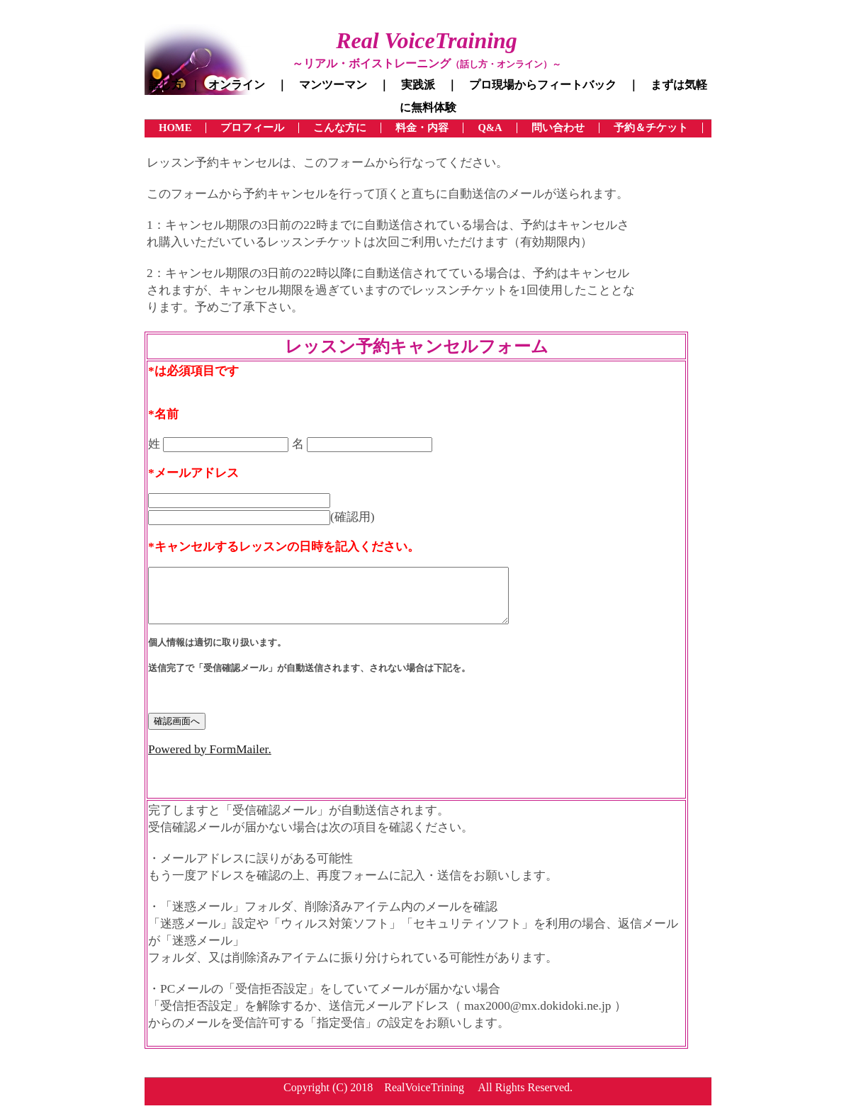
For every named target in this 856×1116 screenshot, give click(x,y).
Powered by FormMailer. (209, 760)
